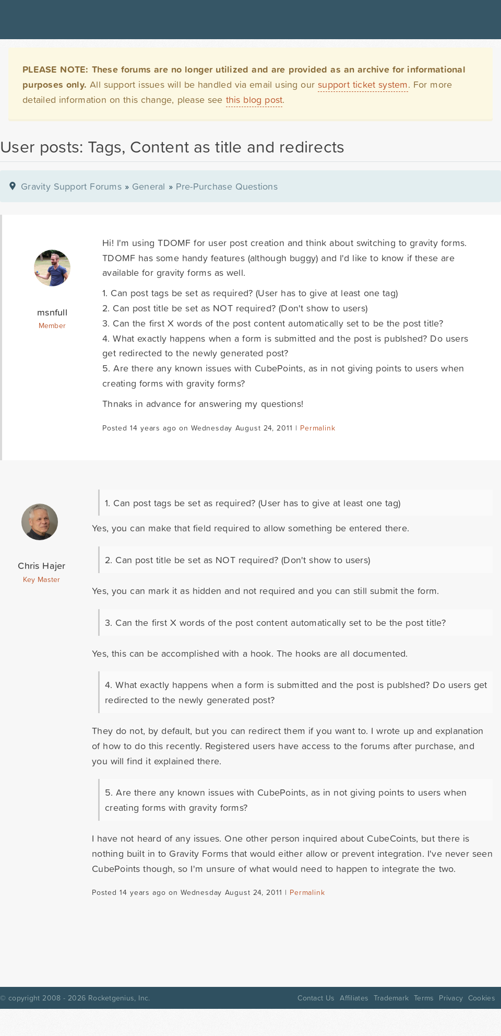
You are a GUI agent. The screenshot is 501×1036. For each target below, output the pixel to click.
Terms (424, 998)
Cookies (481, 998)
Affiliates (354, 998)
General (148, 186)
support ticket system (363, 84)
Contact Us (316, 998)
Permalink (317, 428)
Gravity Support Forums (71, 186)
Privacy (451, 998)
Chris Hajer (41, 565)
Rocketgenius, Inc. (119, 998)
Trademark (391, 998)
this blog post (254, 99)
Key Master (41, 579)
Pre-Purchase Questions (227, 186)
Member (52, 325)
